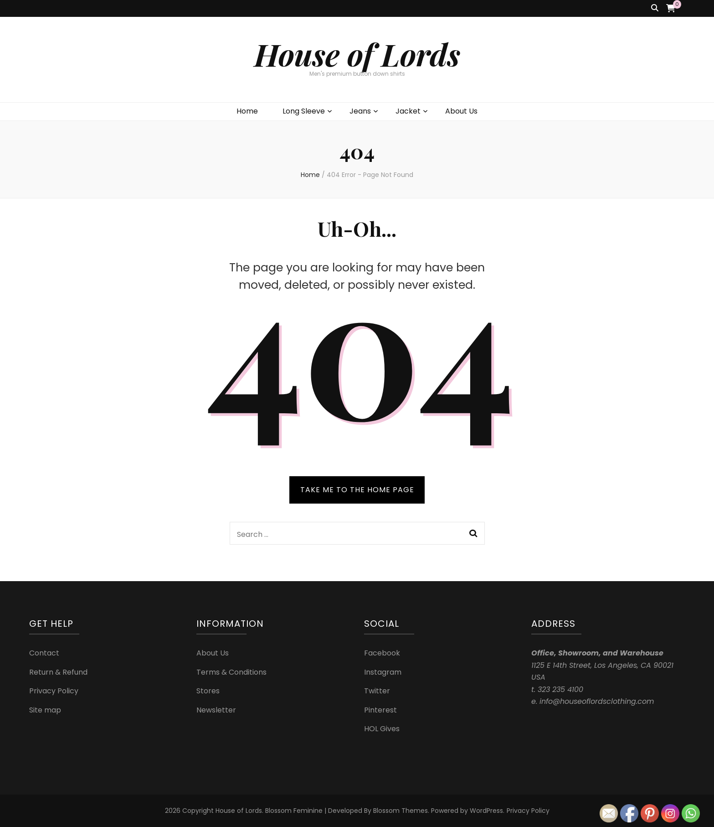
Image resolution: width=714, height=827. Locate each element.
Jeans (360, 111)
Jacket (408, 111)
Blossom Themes (400, 810)
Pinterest (380, 710)
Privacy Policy (53, 691)
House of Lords (357, 54)
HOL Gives (382, 728)
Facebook (382, 653)
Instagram (382, 672)
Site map (45, 710)
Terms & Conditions (231, 672)
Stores (208, 691)
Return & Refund (58, 672)
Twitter (377, 691)
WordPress (486, 810)
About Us (461, 111)
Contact (44, 653)
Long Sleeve (304, 111)
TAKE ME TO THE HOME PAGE (357, 489)
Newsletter (216, 710)
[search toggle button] (654, 8)
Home (247, 111)
